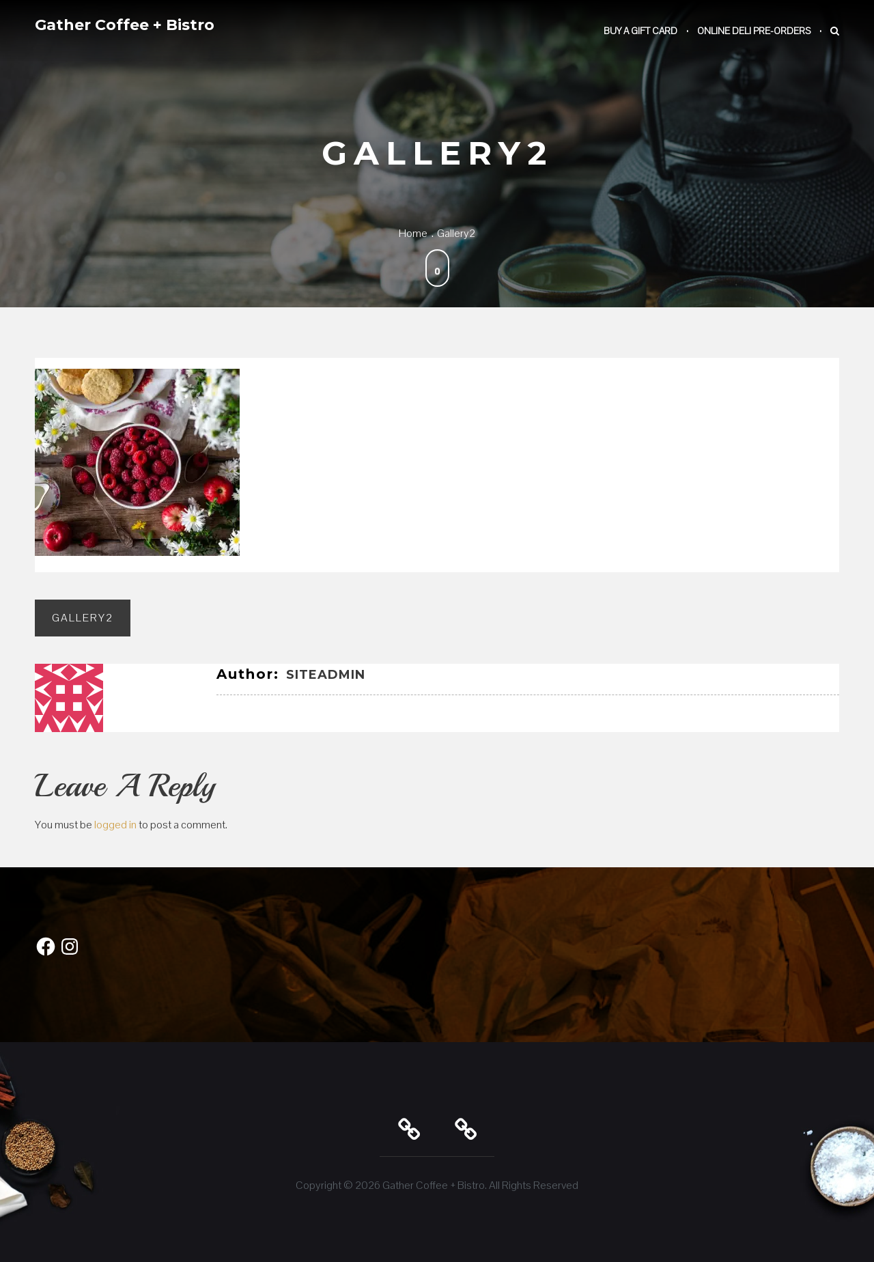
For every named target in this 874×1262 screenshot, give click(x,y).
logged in (115, 824)
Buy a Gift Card (640, 31)
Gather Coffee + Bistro (124, 25)
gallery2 (82, 618)
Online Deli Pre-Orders (753, 31)
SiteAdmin (325, 674)
